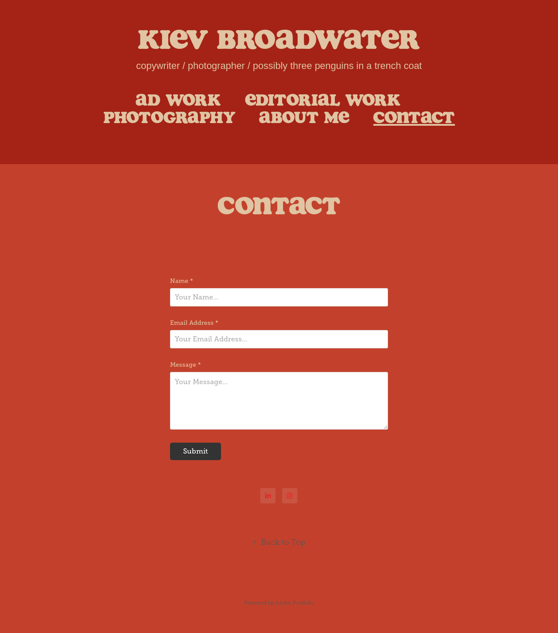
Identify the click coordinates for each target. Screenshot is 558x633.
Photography (169, 117)
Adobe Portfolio (294, 603)
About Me (304, 117)
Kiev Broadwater (279, 39)
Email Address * (194, 323)
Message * (185, 364)
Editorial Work (323, 99)
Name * (181, 281)
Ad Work (178, 99)
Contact (414, 117)
